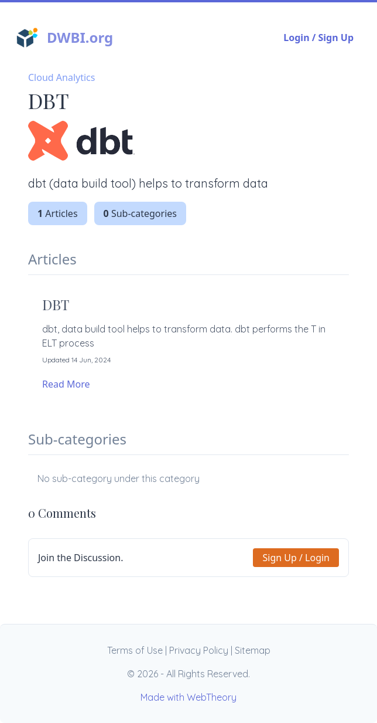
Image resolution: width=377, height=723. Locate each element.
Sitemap (252, 650)
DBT (55, 304)
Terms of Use (135, 650)
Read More (66, 384)
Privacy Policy (198, 650)
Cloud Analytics (61, 77)
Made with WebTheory (188, 697)
